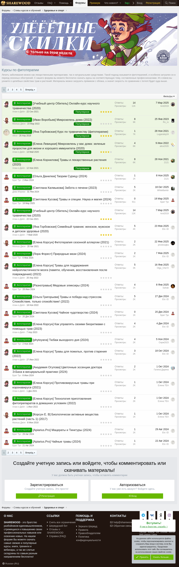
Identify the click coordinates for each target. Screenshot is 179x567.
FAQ (50, 3)
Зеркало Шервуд (86, 526)
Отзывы (38, 3)
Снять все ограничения (61, 522)
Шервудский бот (57, 525)
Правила (82, 529)
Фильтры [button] (168, 96)
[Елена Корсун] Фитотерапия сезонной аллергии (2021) (71, 242)
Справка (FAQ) (56, 536)
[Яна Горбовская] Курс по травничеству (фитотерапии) (70, 131)
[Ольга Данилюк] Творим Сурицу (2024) (60, 176)
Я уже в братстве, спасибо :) (153, 526)
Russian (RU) (10, 563)
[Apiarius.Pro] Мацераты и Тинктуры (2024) (62, 430)
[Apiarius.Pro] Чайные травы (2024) (57, 441)
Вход (134, 496)
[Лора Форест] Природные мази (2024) (59, 254)
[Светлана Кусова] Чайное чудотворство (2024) (65, 312)
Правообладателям (88, 533)
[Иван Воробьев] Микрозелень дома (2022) (62, 119)
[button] (55, 3)
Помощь (64, 3)
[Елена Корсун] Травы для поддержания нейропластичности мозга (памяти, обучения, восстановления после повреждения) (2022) (59, 270)
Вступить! (154, 523)
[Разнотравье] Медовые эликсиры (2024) (61, 285)
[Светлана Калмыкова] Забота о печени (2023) (65, 187)
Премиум (95, 3)
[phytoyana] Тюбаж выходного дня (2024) (61, 340)
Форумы (80, 2)
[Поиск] (170, 3)
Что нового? (111, 3)
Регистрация (48, 496)
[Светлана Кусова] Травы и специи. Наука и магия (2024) (72, 199)
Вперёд (29, 89)
